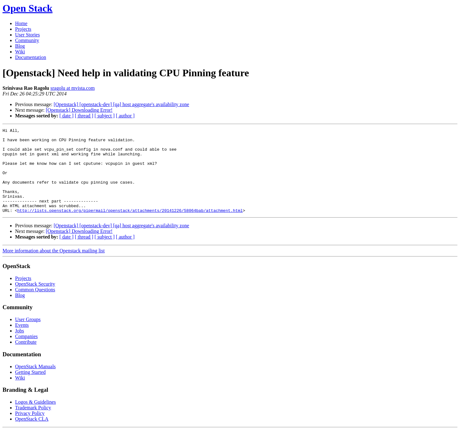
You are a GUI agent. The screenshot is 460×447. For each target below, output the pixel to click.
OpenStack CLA (31, 436)
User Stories (27, 34)
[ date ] (66, 115)
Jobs (19, 347)
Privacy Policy (30, 430)
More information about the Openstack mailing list (54, 267)
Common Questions (35, 306)
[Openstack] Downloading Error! (79, 110)
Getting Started (30, 389)
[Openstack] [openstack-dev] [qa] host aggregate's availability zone (121, 104)
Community (27, 40)
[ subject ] (105, 115)
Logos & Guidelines (35, 419)
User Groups (28, 336)
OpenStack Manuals (35, 383)
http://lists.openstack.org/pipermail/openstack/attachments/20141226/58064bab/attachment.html (130, 227)
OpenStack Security (35, 301)
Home (21, 23)
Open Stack (27, 8)
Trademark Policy (33, 424)
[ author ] (125, 115)
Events (22, 342)
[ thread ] (84, 115)
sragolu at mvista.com (72, 88)
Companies (26, 353)
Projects (23, 29)
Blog (20, 46)
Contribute (25, 359)
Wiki (20, 51)
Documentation (30, 57)
